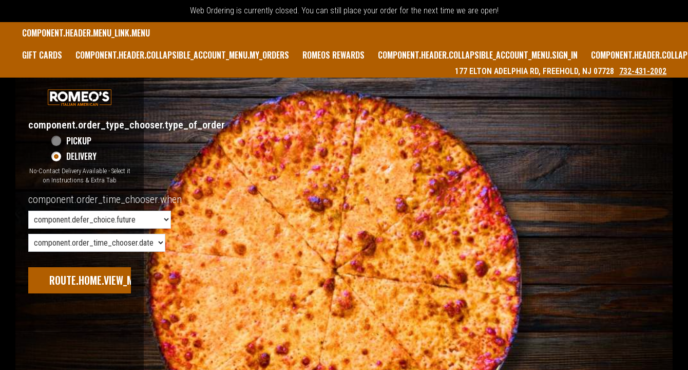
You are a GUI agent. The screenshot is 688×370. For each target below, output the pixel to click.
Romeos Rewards (333, 55)
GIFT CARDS (42, 55)
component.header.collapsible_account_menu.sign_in (478, 55)
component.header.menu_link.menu (86, 33)
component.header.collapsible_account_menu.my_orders (182, 55)
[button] (79, 97)
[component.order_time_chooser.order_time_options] (99, 220)
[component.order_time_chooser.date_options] (96, 243)
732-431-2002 (642, 71)
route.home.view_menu (99, 280)
